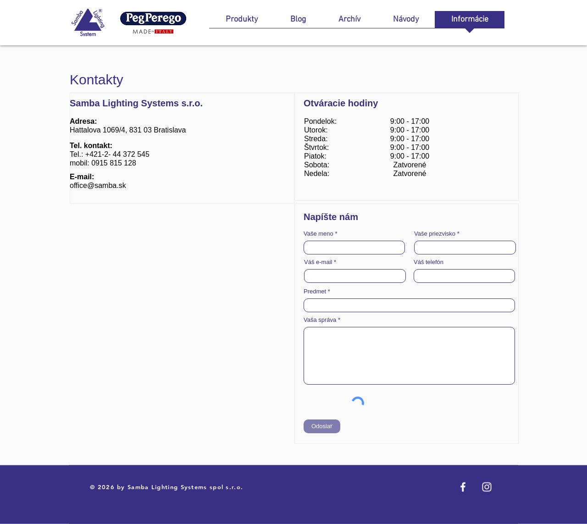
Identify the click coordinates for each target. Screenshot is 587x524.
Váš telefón (428, 262)
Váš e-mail (318, 262)
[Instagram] (487, 487)
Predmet (315, 291)
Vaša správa (320, 320)
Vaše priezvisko (434, 234)
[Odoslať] (322, 426)
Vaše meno (318, 234)
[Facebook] (463, 487)
